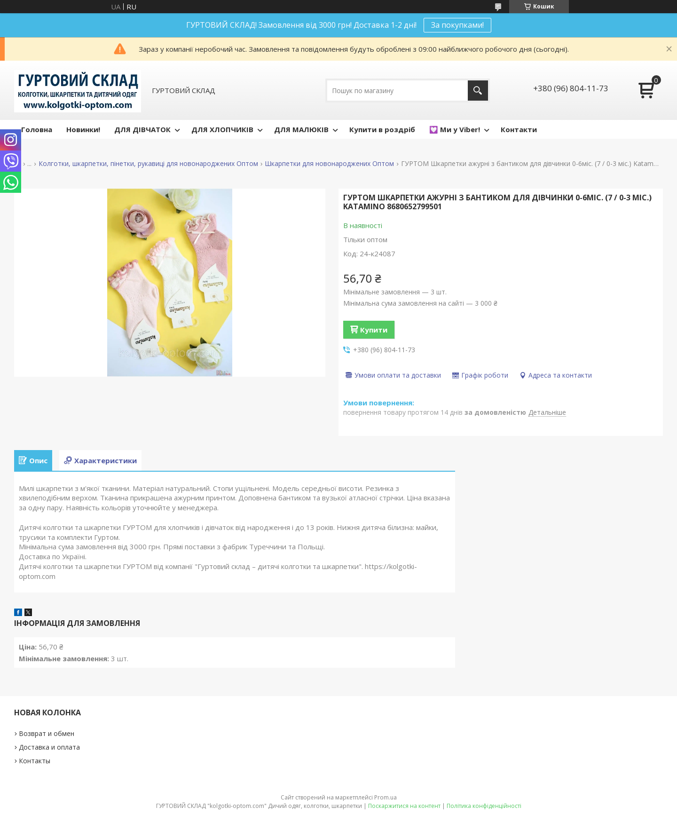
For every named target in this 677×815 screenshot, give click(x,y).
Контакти (519, 129)
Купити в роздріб (382, 129)
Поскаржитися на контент (404, 806)
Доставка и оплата (49, 747)
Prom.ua (385, 797)
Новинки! (83, 129)
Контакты (34, 760)
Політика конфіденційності (484, 806)
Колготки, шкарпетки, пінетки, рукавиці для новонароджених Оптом (148, 163)
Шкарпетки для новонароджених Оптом (329, 163)
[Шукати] (478, 90)
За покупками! (457, 25)
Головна (36, 129)
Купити (373, 329)
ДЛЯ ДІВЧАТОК (142, 129)
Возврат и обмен (46, 733)
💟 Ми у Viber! (454, 129)
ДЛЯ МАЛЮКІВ (301, 129)
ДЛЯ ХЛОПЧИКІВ (222, 129)
